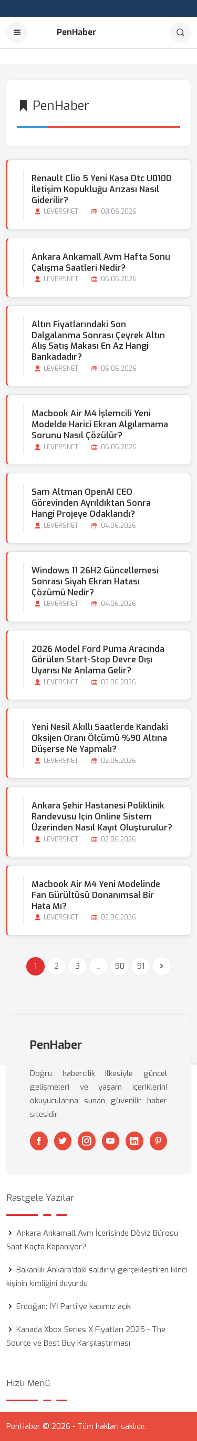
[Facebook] (39, 1141)
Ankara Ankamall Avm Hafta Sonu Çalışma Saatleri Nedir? (101, 262)
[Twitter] (63, 1141)
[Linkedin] (134, 1141)
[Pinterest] (159, 1141)
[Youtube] (111, 1141)
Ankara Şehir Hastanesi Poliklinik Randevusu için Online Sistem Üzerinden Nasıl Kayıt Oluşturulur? (102, 816)
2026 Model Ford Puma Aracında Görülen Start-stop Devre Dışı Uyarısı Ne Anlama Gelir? (98, 660)
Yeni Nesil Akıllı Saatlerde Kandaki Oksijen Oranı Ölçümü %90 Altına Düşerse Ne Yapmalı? (100, 738)
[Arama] (180, 32)
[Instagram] (87, 1141)
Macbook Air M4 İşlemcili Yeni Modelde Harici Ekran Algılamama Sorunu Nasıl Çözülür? (100, 424)
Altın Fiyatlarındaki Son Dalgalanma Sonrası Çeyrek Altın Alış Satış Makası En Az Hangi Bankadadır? (98, 340)
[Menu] (16, 32)
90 (120, 966)
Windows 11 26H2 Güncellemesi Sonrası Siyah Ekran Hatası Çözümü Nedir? (95, 581)
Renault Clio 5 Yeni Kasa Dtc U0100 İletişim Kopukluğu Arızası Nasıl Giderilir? (101, 189)
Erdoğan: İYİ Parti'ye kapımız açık (73, 1306)
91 (140, 966)
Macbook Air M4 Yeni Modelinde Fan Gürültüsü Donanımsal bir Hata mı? (96, 895)
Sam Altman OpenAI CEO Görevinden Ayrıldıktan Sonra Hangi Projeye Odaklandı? (91, 502)
